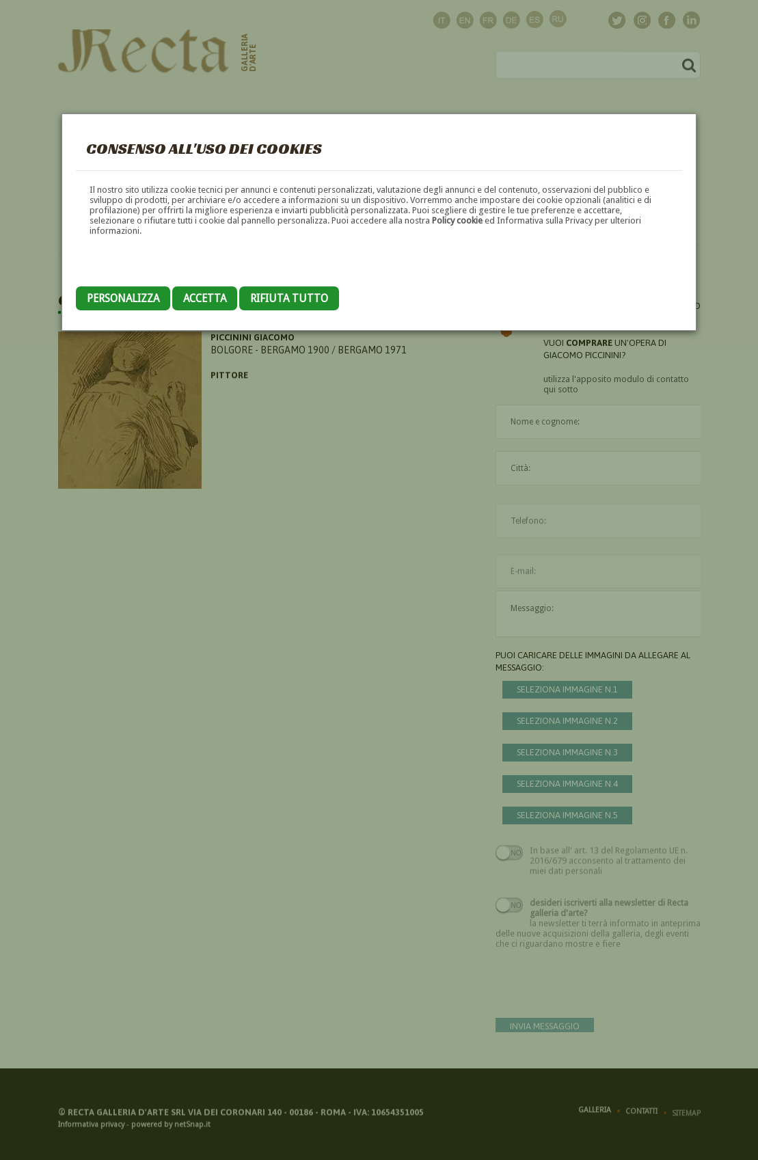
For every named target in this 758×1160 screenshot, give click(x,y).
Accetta (204, 298)
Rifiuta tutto (289, 298)
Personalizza (123, 298)
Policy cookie (457, 220)
